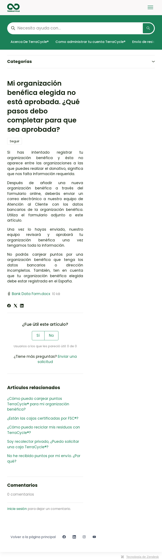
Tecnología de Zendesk (142, 557)
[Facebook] (9, 306)
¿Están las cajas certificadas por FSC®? (42, 418)
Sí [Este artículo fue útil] (38, 335)
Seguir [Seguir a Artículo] (14, 141)
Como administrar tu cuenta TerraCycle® (90, 41)
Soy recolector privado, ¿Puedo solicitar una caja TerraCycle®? (43, 444)
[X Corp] (15, 306)
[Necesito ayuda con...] (81, 28)
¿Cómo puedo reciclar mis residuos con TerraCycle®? (43, 430)
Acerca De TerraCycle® (30, 41)
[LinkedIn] (22, 306)
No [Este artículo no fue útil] (51, 335)
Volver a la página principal (33, 537)
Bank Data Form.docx (31, 293)
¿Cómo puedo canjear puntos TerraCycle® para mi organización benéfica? (38, 404)
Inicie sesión (17, 508)
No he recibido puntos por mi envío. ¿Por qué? (43, 458)
